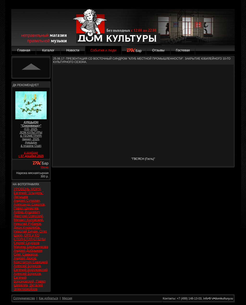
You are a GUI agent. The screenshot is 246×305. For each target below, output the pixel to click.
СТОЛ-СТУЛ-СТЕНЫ (30, 239)
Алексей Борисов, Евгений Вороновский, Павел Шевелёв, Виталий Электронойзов (30, 281)
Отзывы (158, 50)
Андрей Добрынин (28, 250)
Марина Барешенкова (31, 247)
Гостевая (183, 50)
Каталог (48, 50)
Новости (72, 50)
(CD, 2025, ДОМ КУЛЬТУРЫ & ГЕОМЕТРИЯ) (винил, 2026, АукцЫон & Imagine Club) (31, 134)
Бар (134, 51)
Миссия (67, 298)
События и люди (103, 50)
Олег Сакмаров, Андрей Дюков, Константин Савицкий (31, 258)
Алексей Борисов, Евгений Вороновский (31, 268)
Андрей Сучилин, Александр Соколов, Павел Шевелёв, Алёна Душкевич (30, 206)
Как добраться (48, 298)
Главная (23, 50)
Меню (45, 167)
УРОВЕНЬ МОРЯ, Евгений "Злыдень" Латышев (28, 193)
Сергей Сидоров (26, 243)
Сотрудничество (24, 298)
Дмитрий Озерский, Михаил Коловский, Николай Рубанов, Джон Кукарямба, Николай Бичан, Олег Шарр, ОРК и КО (30, 225)
